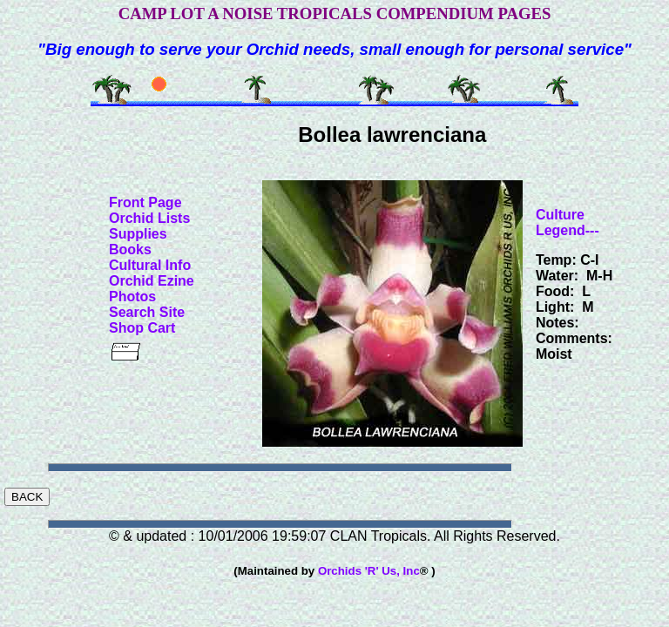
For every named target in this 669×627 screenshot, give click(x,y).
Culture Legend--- (567, 222)
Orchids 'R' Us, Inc (369, 570)
